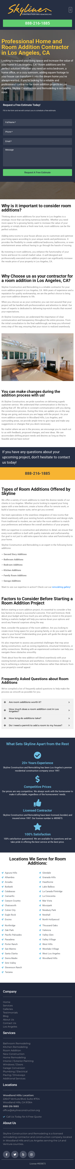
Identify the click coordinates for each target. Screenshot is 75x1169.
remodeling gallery (61, 587)
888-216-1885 (37, 473)
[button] (70, 10)
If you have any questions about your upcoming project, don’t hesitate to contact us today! (36, 457)
